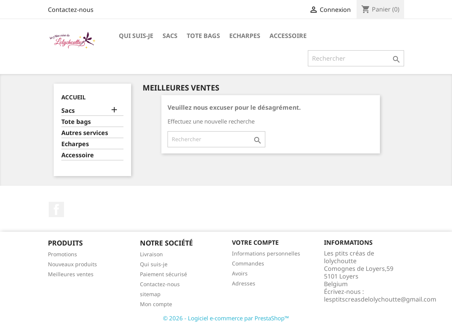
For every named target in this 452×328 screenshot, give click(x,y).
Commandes (248, 263)
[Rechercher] (356, 58)
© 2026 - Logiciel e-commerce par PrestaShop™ (226, 318)
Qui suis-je (136, 35)
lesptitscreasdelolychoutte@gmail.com (380, 299)
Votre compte (255, 242)
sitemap (150, 294)
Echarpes (244, 35)
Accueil (73, 97)
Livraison (151, 254)
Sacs (170, 35)
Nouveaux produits (72, 264)
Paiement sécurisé (163, 274)
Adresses (243, 283)
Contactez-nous (71, 9)
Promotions (62, 254)
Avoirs (240, 273)
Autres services (84, 133)
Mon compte (156, 304)
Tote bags (203, 35)
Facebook (56, 209)
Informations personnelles (266, 253)
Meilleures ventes (71, 274)
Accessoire (288, 35)
